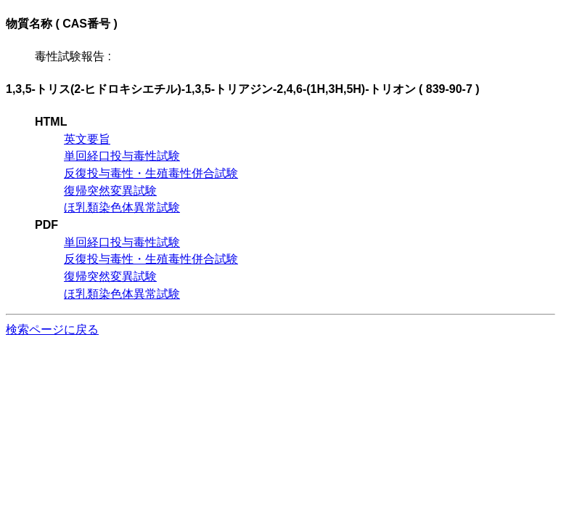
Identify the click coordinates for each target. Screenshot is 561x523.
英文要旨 (87, 139)
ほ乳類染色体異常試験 (122, 207)
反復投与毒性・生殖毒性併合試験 (151, 173)
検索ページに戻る (52, 329)
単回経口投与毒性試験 (122, 156)
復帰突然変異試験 (110, 191)
